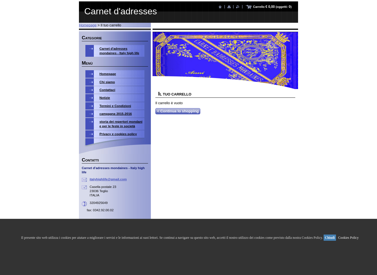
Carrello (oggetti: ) (272, 6)
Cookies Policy (348, 238)
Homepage (88, 25)
